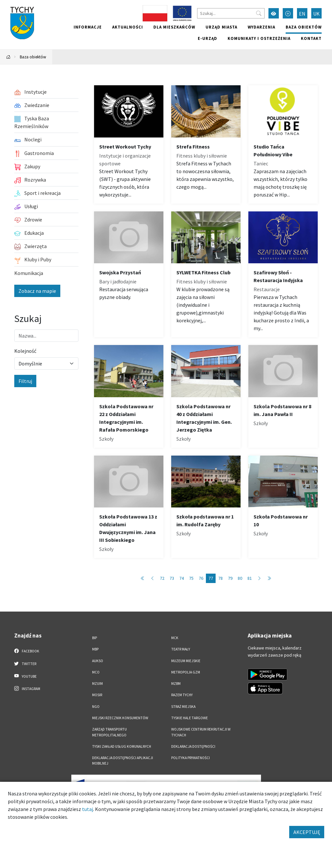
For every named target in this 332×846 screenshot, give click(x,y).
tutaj (87, 809)
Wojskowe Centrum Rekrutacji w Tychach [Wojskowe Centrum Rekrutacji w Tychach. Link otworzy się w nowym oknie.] (201, 732)
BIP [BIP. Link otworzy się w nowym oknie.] (94, 638)
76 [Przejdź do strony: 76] (201, 578)
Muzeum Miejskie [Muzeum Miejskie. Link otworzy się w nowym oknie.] (185, 661)
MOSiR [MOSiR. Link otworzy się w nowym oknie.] (97, 695)
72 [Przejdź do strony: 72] (162, 578)
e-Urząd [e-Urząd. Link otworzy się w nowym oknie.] (207, 38)
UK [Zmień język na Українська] (316, 13)
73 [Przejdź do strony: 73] (172, 578)
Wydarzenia (261, 27)
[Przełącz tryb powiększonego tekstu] (288, 13)
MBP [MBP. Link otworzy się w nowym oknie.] (95, 649)
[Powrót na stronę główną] (8, 57)
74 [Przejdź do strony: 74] (181, 578)
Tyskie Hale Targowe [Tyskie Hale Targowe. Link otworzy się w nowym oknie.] (189, 718)
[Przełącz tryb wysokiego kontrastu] (273, 13)
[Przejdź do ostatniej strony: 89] (269, 578)
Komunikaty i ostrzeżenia (259, 38)
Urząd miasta (221, 27)
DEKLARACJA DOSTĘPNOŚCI (193, 746)
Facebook (26, 651)
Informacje (88, 27)
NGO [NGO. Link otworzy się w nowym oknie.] (96, 706)
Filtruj (25, 381)
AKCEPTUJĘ (306, 832)
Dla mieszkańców (174, 27)
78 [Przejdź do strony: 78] (220, 578)
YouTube (25, 676)
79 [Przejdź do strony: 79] (230, 578)
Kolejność (25, 351)
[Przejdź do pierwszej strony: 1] (143, 578)
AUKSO (97, 661)
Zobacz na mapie (37, 291)
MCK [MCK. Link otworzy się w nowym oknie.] (174, 638)
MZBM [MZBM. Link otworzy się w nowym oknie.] (176, 683)
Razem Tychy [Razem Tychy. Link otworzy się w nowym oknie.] (182, 695)
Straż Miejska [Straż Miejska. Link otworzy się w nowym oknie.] (183, 706)
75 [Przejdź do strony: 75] (191, 578)
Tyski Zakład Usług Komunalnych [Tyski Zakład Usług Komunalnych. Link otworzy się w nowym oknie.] (121, 746)
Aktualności (127, 27)
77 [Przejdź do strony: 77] (210, 578)
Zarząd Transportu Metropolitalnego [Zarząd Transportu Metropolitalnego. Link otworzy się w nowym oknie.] (109, 732)
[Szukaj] (231, 13)
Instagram (27, 688)
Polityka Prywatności (190, 758)
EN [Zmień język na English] (302, 13)
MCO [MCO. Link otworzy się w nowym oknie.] (96, 672)
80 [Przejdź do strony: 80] (240, 578)
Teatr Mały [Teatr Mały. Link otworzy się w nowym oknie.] (180, 649)
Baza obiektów (304, 27)
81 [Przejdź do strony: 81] (249, 578)
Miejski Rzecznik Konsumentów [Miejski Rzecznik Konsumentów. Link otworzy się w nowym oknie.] (120, 718)
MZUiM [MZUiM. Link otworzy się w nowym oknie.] (97, 683)
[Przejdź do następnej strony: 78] (259, 578)
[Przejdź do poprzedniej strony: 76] (152, 578)
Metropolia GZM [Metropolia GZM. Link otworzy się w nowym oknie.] (185, 672)
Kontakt (311, 38)
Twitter (25, 663)
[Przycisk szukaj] (258, 13)
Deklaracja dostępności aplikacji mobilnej (122, 761)
